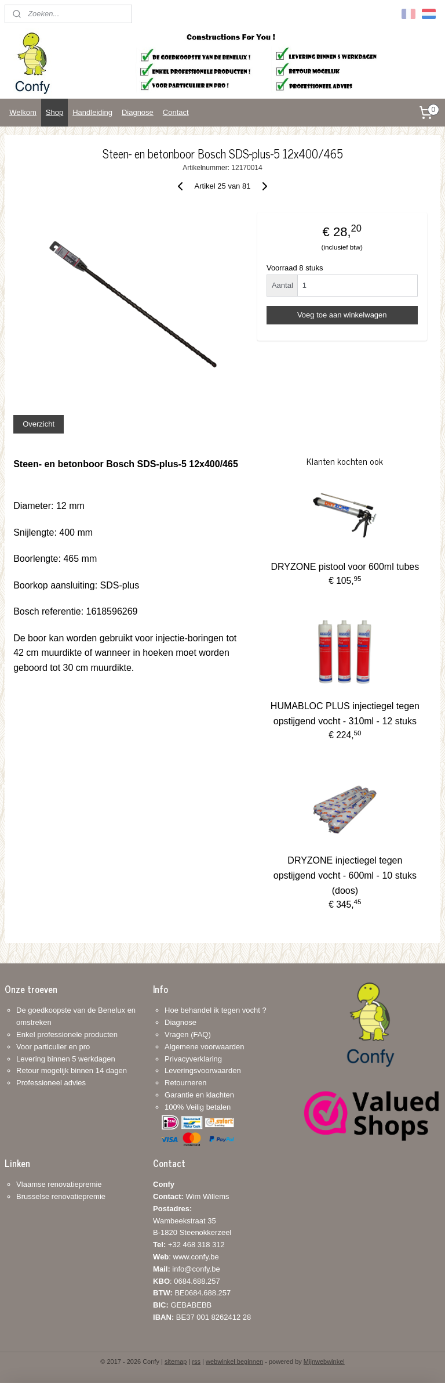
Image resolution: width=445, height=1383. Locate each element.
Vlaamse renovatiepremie (58, 1184)
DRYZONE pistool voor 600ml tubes (345, 567)
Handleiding (92, 112)
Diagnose (138, 112)
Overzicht (38, 424)
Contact (176, 112)
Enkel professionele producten (67, 1034)
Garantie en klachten (199, 1094)
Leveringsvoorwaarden (203, 1070)
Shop (54, 112)
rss (196, 1361)
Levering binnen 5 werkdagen (65, 1059)
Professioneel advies (51, 1082)
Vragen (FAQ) (188, 1034)
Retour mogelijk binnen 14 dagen (71, 1070)
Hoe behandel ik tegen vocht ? (216, 1010)
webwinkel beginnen (234, 1361)
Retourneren (185, 1082)
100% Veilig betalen (198, 1107)
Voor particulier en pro (53, 1046)
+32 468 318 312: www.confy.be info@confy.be (189, 1256)
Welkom (23, 112)
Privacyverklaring (193, 1059)
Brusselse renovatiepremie (60, 1196)
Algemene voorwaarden (204, 1046)
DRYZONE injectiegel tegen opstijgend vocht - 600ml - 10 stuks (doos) (345, 875)
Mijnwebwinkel (324, 1361)
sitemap (176, 1361)
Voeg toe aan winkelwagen (342, 314)
